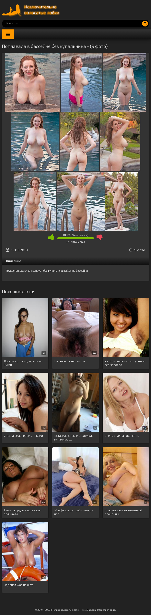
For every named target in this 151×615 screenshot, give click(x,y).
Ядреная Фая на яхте (18, 585)
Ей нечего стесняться (69, 361)
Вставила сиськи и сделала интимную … (73, 437)
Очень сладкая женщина (122, 435)
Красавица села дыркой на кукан (23, 362)
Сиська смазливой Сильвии (23, 435)
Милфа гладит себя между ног (73, 512)
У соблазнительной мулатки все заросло (125, 362)
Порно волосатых (31, 10)
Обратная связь (107, 609)
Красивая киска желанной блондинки (123, 512)
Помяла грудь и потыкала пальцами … (22, 512)
